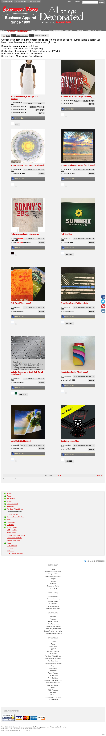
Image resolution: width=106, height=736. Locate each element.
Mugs (9, 543)
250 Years (10, 551)
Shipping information (53, 606)
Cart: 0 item (8, 1)
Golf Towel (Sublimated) (21, 303)
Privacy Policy (53, 621)
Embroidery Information (53, 629)
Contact (79, 31)
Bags (8, 519)
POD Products (12, 545)
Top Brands (11, 498)
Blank (41, 113)
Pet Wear (10, 548)
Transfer (40, 110)
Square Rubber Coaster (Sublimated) (76, 96)
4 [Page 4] (60, 475)
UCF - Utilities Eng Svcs (15, 553)
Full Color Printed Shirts (15, 509)
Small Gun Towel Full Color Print (74, 303)
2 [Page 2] (56, 475)
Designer (53, 578)
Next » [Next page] (99, 475)
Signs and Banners (13, 540)
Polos (9, 496)
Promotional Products (14, 538)
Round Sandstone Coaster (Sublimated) (27, 165)
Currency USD (35, 1)
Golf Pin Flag (66, 234)
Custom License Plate (70, 441)
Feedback (53, 619)
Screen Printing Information (53, 631)
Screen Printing (37, 107)
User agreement (40, 727)
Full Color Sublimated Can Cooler (25, 234)
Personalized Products (53, 658)
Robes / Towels (12, 527)
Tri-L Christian (11, 532)
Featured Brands (12, 504)
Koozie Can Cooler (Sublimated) (74, 372)
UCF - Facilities (12, 530)
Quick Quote (53, 588)
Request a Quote (94, 31)
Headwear (10, 506)
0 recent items (21, 1)
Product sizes (53, 596)
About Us (53, 581)
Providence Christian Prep (16, 535)
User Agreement (52, 624)
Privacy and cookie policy (58, 727)
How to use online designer (53, 599)
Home (8, 36)
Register (77, 1)
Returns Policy (53, 601)
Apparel (9, 501)
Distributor (10, 525)
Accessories (11, 522)
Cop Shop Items (12, 514)
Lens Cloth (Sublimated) (21, 441)
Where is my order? (53, 608)
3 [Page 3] (58, 475)
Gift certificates (53, 700)
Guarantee (53, 604)
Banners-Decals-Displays (15, 517)
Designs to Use (38, 31)
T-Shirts (9, 493)
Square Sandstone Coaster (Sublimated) (78, 165)
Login (69, 1)
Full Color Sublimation (34, 103)
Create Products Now (17, 31)
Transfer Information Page (53, 633)
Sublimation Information (53, 626)
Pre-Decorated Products (60, 31)
